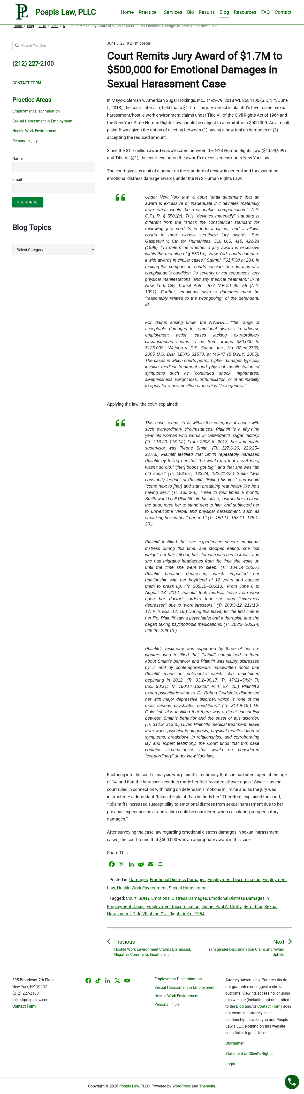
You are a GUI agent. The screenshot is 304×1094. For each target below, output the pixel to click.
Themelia (207, 1086)
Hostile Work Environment (142, 887)
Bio (190, 12)
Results (207, 12)
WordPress (181, 1086)
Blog (224, 12)
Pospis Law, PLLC (134, 1086)
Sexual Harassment (188, 887)
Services (173, 12)
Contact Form (269, 1006)
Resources (245, 12)
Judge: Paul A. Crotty (221, 906)
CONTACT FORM (26, 83)
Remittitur (252, 906)
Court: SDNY (137, 898)
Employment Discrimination (233, 879)
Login (230, 1064)
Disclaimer (234, 1043)
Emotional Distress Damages (177, 879)
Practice (149, 12)
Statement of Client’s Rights (249, 1053)
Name (17, 158)
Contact (283, 12)
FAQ (265, 12)
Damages (138, 879)
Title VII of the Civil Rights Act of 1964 (169, 913)
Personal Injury (25, 140)
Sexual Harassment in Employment (42, 121)
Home (127, 12)
